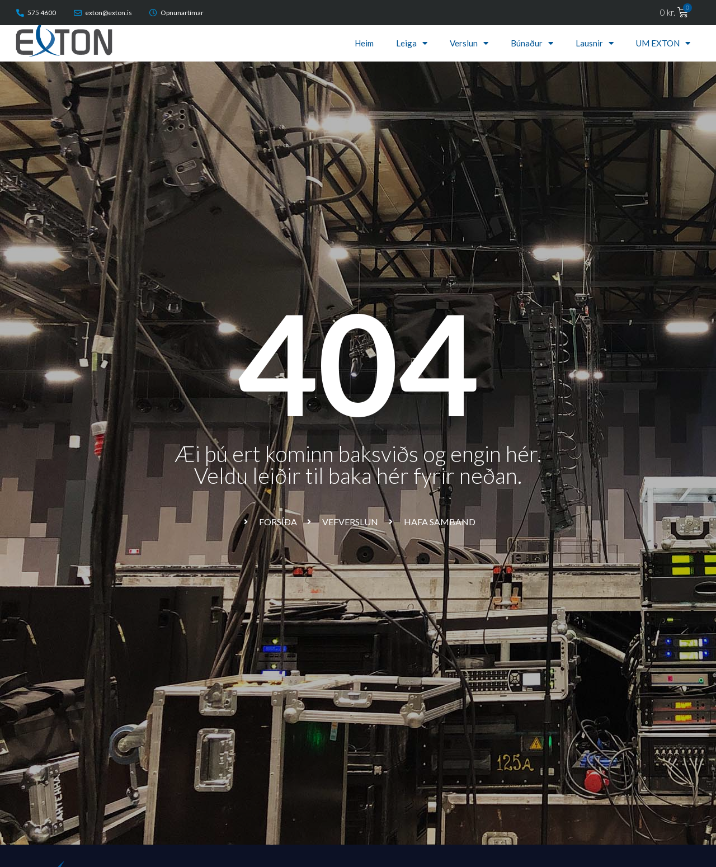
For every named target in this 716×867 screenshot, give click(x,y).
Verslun (469, 43)
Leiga (411, 43)
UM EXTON (663, 43)
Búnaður (532, 43)
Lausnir (595, 43)
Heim (364, 43)
